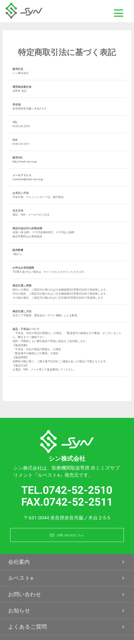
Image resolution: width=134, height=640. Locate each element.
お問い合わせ (67, 597)
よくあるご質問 (67, 629)
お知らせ (67, 613)
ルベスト (67, 581)
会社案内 (67, 565)
